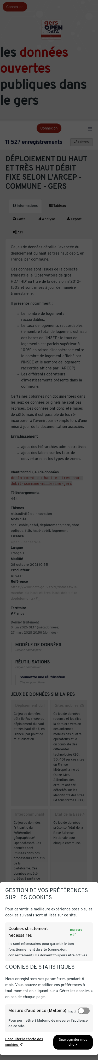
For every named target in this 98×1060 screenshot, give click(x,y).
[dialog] (49, 968)
